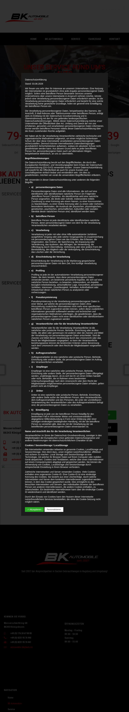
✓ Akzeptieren (34, 509)
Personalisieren (54, 509)
